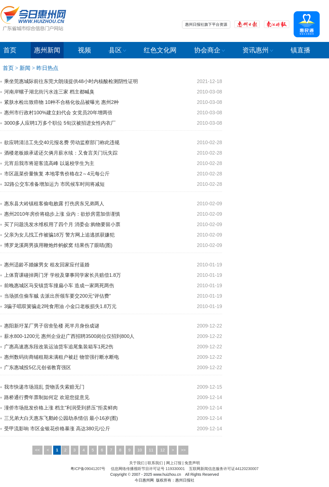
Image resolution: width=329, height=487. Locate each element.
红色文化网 (160, 50)
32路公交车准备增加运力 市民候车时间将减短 (54, 184)
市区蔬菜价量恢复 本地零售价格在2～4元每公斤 (57, 173)
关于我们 (136, 463)
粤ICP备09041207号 (88, 468)
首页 (9, 50)
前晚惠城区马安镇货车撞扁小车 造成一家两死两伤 (59, 285)
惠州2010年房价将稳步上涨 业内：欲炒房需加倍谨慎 (62, 214)
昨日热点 (47, 68)
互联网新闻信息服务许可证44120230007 (224, 468)
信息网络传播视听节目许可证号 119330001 (148, 468)
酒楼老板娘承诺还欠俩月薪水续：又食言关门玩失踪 (61, 153)
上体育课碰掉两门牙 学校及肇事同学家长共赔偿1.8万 (62, 275)
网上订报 (173, 463)
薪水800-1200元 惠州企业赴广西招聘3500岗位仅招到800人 (69, 336)
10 (139, 450)
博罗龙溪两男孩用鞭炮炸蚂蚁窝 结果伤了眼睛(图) (58, 245)
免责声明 (192, 463)
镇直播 (300, 50)
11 (151, 450)
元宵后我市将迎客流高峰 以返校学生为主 (49, 163)
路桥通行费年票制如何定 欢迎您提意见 (46, 397)
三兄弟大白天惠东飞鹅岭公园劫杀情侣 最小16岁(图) (61, 418)
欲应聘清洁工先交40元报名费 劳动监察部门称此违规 (62, 142)
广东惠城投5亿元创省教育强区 (37, 367)
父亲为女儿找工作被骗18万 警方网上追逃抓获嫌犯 (59, 235)
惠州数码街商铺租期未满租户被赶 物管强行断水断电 (61, 357)
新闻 (24, 68)
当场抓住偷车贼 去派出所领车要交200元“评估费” (57, 296)
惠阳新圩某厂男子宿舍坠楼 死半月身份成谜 (51, 326)
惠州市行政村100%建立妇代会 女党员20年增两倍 (58, 112)
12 (162, 450)
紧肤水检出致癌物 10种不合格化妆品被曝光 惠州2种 (61, 102)
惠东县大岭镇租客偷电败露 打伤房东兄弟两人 (54, 203)
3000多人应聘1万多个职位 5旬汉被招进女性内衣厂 (60, 123)
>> (183, 450)
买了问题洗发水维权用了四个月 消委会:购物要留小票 (62, 224)
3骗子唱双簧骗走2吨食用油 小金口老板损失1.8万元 (60, 306)
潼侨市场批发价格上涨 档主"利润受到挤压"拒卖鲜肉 (61, 408)
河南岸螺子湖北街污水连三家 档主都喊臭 (49, 92)
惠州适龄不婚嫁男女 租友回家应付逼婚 (46, 264)
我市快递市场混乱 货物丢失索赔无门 (44, 387)
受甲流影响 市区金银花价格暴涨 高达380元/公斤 (57, 428)
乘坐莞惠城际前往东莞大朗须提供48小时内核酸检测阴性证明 (71, 81)
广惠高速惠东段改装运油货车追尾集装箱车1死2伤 (58, 346)
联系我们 (155, 463)
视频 (84, 50)
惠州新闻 (47, 50)
